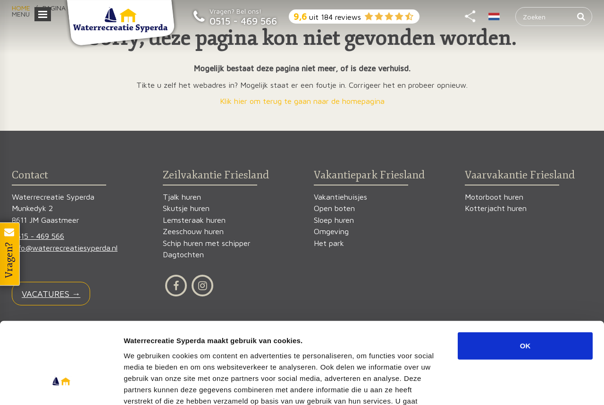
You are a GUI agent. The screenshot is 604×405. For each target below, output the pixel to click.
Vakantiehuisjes (340, 197)
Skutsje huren (186, 208)
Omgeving (331, 231)
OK (525, 282)
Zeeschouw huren (193, 231)
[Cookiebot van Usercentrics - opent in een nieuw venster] (61, 387)
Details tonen (509, 386)
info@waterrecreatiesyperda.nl (64, 248)
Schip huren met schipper (207, 243)
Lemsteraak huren (194, 220)
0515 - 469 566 (243, 20)
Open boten (334, 208)
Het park (329, 243)
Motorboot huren (494, 197)
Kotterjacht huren (496, 208)
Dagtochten (183, 254)
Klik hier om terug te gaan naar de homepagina (302, 101)
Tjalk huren (182, 197)
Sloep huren (334, 220)
